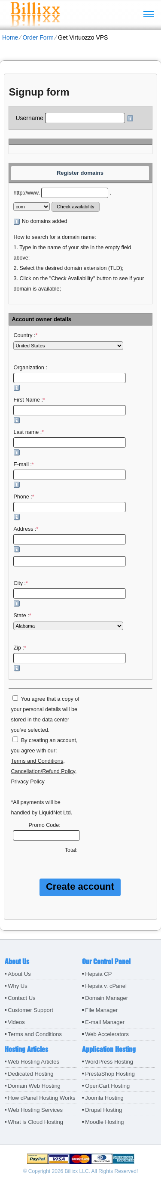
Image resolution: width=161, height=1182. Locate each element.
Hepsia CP (98, 974)
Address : (69, 539)
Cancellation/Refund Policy (43, 771)
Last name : (69, 442)
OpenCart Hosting (107, 1086)
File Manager (101, 1010)
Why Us (17, 986)
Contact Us (21, 998)
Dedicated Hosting (30, 1074)
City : (69, 593)
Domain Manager (106, 998)
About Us (19, 974)
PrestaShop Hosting (110, 1074)
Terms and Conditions (37, 761)
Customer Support (30, 1010)
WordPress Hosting (109, 1061)
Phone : (69, 507)
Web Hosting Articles (33, 1061)
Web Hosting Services (35, 1110)
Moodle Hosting (104, 1122)
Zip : (69, 658)
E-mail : (69, 474)
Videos (16, 1022)
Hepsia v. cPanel (106, 986)
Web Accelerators (107, 1034)
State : (68, 621)
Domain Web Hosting (34, 1086)
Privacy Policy (27, 782)
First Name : (69, 410)
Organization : (69, 378)
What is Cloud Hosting (35, 1122)
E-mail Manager (105, 1022)
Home (10, 37)
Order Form (37, 37)
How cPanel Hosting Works (41, 1098)
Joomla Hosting (104, 1098)
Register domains (80, 173)
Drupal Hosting (103, 1110)
